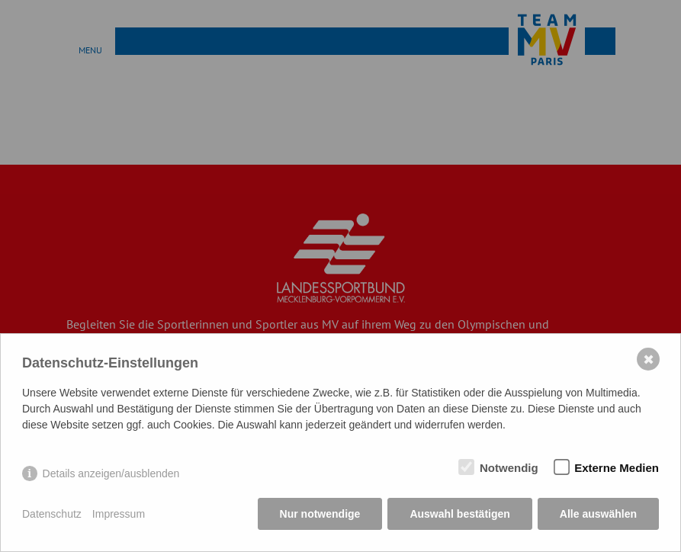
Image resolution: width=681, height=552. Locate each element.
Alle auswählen (598, 514)
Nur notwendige (320, 514)
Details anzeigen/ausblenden (111, 473)
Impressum (118, 514)
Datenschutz (52, 514)
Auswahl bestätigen (459, 514)
